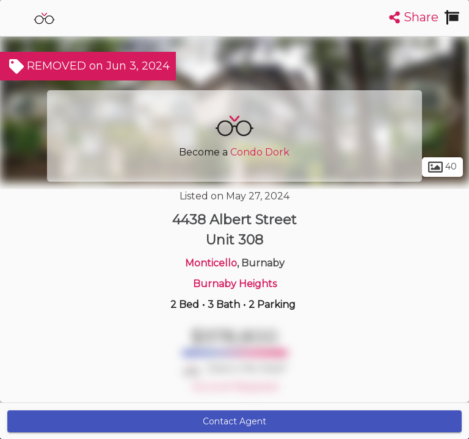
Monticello (211, 263)
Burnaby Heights (235, 284)
